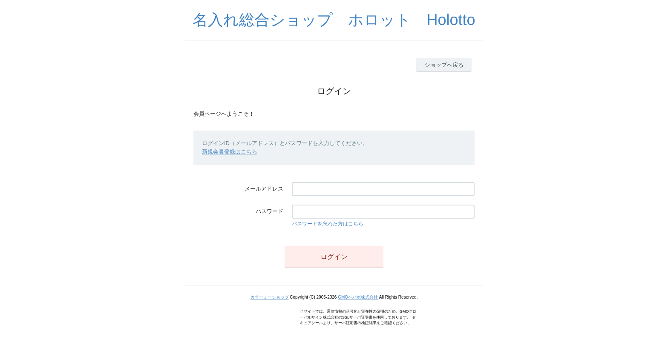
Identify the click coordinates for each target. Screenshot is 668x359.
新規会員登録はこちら (229, 151)
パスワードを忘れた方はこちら (327, 224)
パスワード (269, 211)
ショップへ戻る (444, 65)
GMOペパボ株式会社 (358, 297)
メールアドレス (264, 188)
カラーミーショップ (269, 297)
